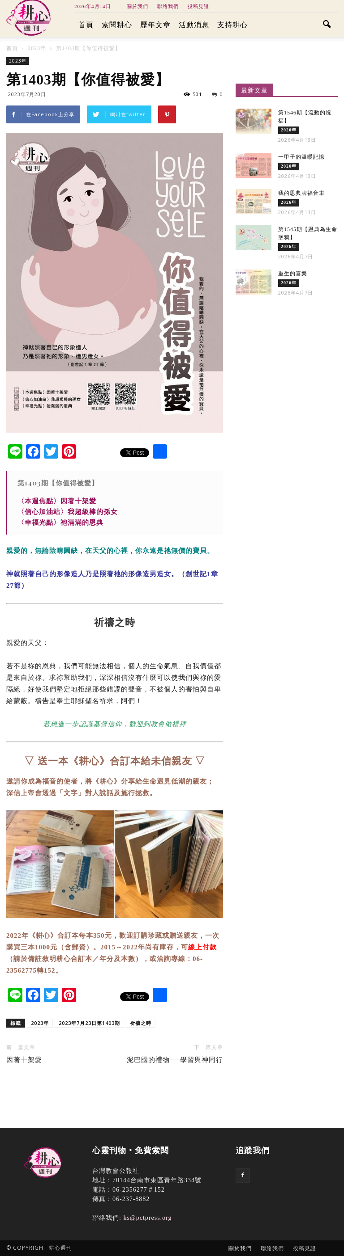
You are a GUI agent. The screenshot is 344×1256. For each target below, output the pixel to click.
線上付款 (202, 947)
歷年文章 (155, 25)
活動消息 (194, 25)
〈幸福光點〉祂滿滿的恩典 (60, 522)
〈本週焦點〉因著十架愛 (56, 500)
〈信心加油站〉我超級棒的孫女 (67, 511)
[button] (327, 25)
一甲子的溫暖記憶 (301, 157)
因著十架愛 (24, 1059)
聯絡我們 (168, 6)
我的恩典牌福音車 (301, 193)
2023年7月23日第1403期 (89, 1023)
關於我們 (137, 6)
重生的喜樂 (292, 273)
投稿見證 (198, 6)
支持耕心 (232, 25)
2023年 (17, 61)
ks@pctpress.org (147, 1217)
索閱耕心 (117, 25)
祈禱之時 (140, 1023)
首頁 (86, 25)
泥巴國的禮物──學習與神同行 (175, 1059)
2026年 (289, 129)
